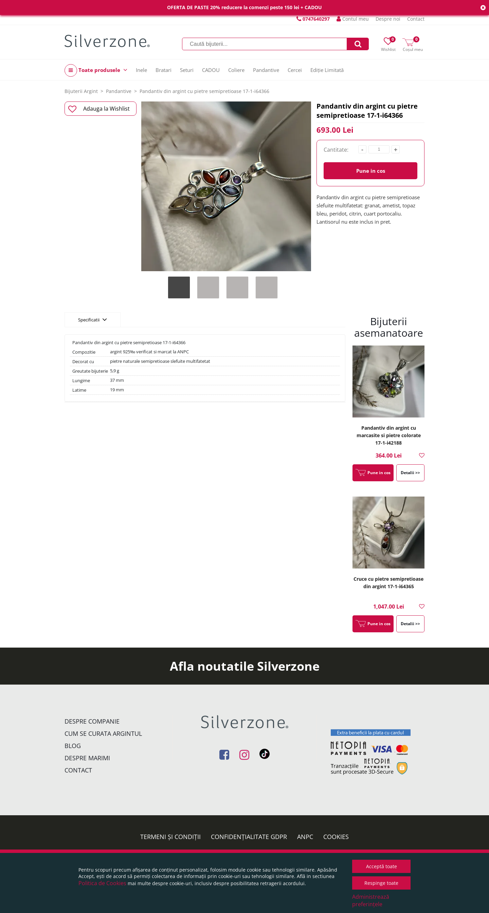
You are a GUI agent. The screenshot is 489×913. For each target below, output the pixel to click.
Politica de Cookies (102, 883)
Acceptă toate (381, 866)
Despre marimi (87, 758)
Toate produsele (96, 70)
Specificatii (92, 319)
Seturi (187, 70)
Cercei (295, 70)
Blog (73, 746)
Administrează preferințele (370, 900)
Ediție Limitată (327, 70)
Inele (141, 70)
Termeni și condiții (170, 837)
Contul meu (353, 19)
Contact (415, 19)
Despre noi (388, 19)
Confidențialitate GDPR (249, 837)
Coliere (236, 70)
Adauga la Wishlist (99, 109)
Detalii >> (410, 473)
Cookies (336, 837)
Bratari (163, 70)
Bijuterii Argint (81, 91)
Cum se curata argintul (103, 733)
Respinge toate (381, 883)
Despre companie (92, 721)
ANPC (305, 837)
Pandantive (266, 70)
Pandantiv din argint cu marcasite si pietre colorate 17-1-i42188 (389, 435)
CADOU (211, 70)
